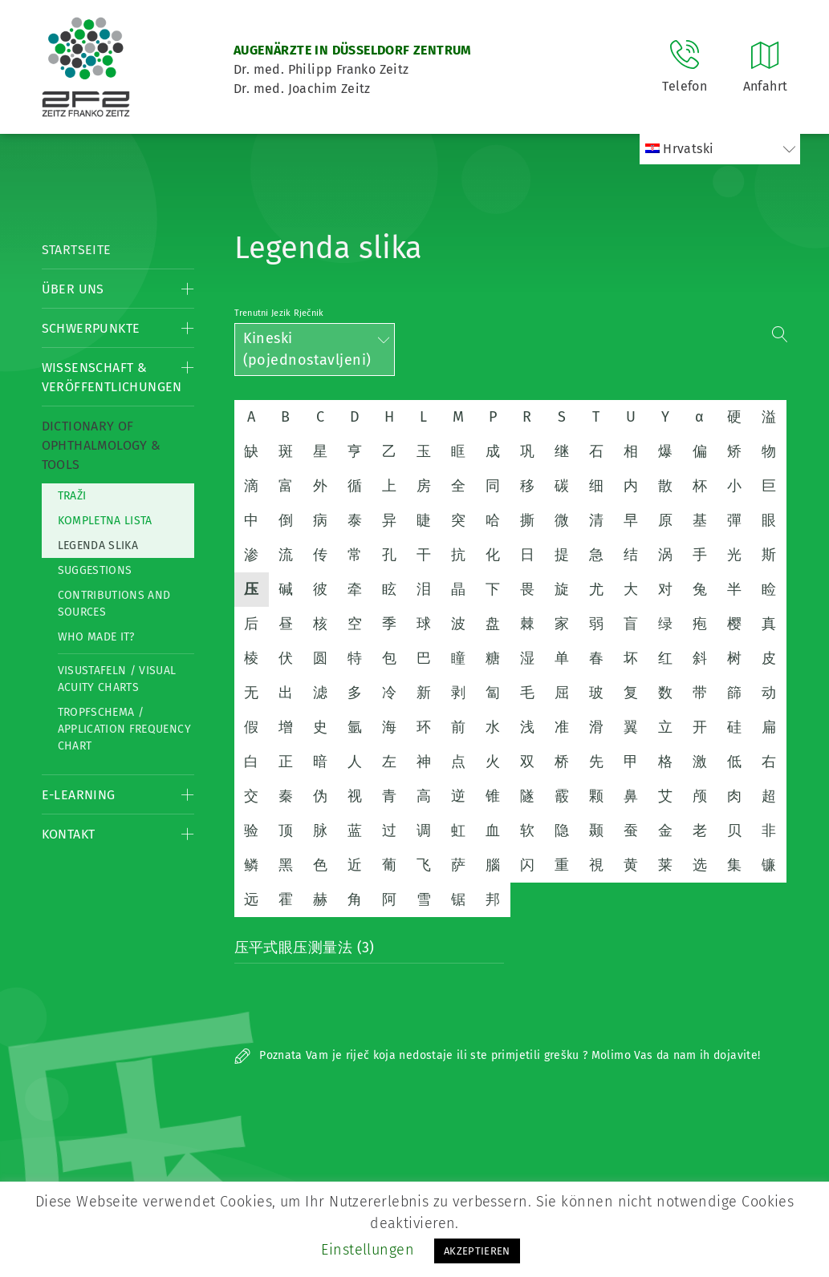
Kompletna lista (105, 520)
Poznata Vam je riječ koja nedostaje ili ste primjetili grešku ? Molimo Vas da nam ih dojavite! (497, 1055)
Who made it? (96, 637)
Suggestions (95, 570)
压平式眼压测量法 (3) (304, 947)
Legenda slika (98, 545)
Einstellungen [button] (367, 1250)
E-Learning (79, 794)
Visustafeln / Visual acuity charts (117, 679)
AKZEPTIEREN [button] (477, 1251)
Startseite (77, 249)
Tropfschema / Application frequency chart (124, 729)
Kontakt (68, 834)
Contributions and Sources (114, 603)
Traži (72, 496)
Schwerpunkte (91, 328)
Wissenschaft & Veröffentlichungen (112, 377)
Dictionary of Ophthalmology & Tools (101, 445)
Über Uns (73, 289)
